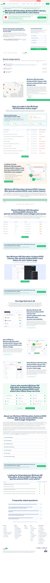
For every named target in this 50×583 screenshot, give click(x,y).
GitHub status (42, 531)
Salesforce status (42, 540)
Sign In (43, 3)
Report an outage (42, 17)
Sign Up (47, 3)
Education (5, 529)
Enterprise (5, 531)
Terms (32, 539)
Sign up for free (5, 35)
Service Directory (33, 528)
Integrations (32, 529)
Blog (39, 3)
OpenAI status (42, 539)
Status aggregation (17, 529)
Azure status (41, 528)
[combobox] (13, 4)
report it (38, 217)
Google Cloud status (42, 532)
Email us (22, 521)
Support (32, 531)
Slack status (41, 542)
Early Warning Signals (18, 535)
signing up (16, 434)
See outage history (25, 156)
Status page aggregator (18, 531)
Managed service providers (8, 532)
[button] (25, 437)
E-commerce (6, 535)
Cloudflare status (42, 529)
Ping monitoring (17, 536)
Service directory (7, 7)
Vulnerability (33, 536)
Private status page (18, 528)
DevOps (5, 528)
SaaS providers (6, 536)
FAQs (31, 540)
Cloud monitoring (17, 532)
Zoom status (41, 543)
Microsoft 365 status (43, 536)
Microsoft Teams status (43, 535)
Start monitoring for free (9, 181)
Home (3, 7)
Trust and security (33, 535)
